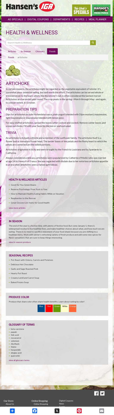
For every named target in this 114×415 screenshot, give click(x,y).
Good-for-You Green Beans (23, 185)
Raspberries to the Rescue (23, 198)
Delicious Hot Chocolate (22, 264)
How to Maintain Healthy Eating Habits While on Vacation (37, 193)
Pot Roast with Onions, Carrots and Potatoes (32, 260)
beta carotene (17, 329)
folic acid (15, 335)
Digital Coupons (38, 19)
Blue (41, 306)
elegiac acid (16, 352)
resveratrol (16, 338)
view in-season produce (20, 242)
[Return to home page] (30, 6)
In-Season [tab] (26, 51)
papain (14, 332)
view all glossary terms (19, 360)
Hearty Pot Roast (19, 273)
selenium (15, 341)
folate (13, 347)
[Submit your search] (93, 42)
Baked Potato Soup (20, 282)
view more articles (17, 208)
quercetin (15, 355)
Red (49, 306)
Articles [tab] (12, 51)
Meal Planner (97, 19)
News (61, 404)
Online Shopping (41, 404)
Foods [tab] (52, 51)
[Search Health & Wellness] (48, 42)
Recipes (79, 19)
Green (57, 306)
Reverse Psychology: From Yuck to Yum (29, 189)
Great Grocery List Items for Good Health (30, 202)
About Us (10, 404)
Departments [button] (61, 19)
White (64, 306)
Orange (72, 306)
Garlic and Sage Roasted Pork (24, 269)
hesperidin (16, 350)
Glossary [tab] (40, 51)
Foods (11, 57)
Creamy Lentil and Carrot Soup (25, 278)
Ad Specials (15, 19)
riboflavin (15, 344)
